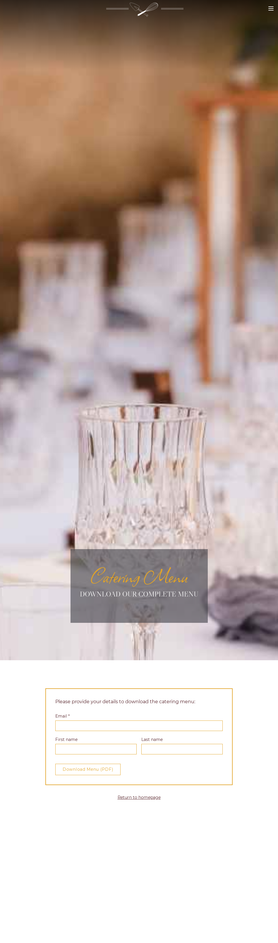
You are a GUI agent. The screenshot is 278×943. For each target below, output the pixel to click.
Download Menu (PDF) (88, 769)
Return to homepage (139, 797)
